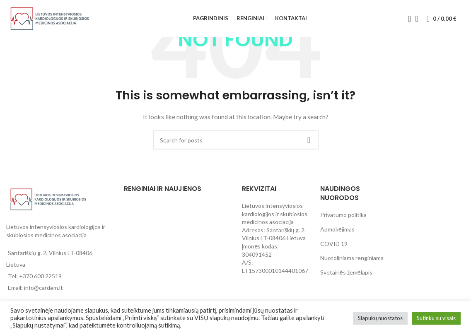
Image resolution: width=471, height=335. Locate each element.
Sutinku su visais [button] (436, 318)
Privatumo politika (343, 214)
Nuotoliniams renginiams (352, 257)
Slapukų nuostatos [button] (380, 318)
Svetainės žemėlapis (346, 272)
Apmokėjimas (337, 229)
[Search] (407, 18)
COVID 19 (334, 243)
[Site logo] (49, 18)
